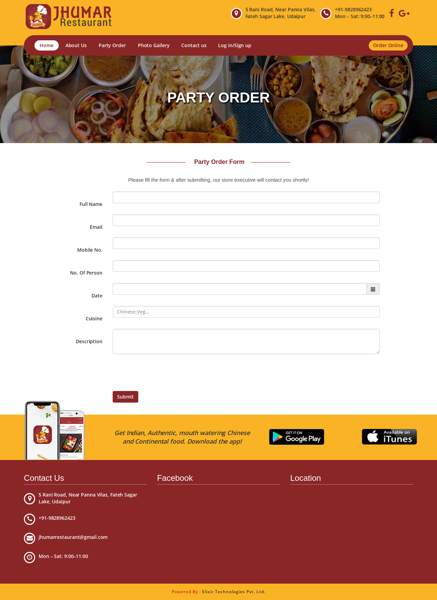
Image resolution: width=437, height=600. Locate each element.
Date (96, 295)
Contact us (193, 45)
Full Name (91, 204)
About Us (76, 45)
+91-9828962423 (353, 9)
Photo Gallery (154, 45)
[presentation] (164, 372)
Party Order (112, 45)
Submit (125, 396)
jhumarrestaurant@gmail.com (73, 537)
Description (89, 341)
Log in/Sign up (234, 45)
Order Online (388, 45)
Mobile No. (89, 250)
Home (47, 45)
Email (96, 227)
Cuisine (94, 318)
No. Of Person (86, 272)
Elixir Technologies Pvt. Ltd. (233, 592)
